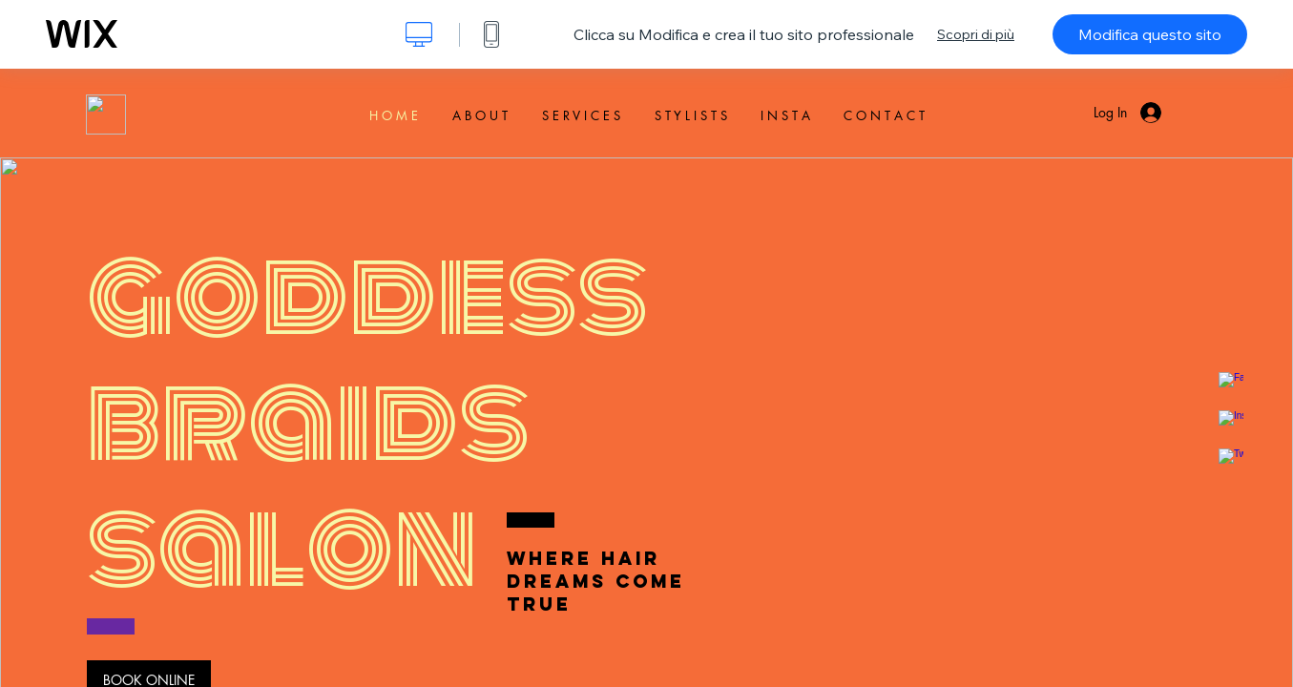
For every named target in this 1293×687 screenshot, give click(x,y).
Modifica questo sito (1149, 34)
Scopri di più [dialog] (975, 34)
